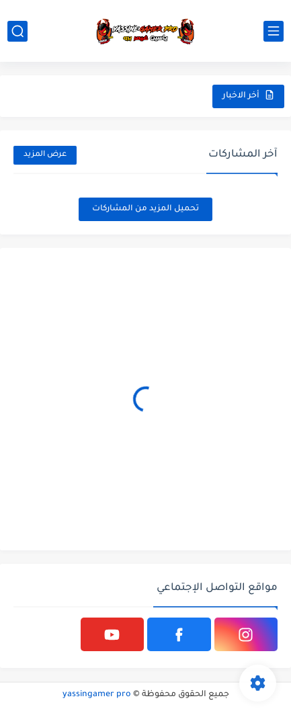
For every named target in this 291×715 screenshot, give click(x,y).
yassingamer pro (97, 695)
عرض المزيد (45, 155)
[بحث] (17, 31)
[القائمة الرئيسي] (273, 31)
